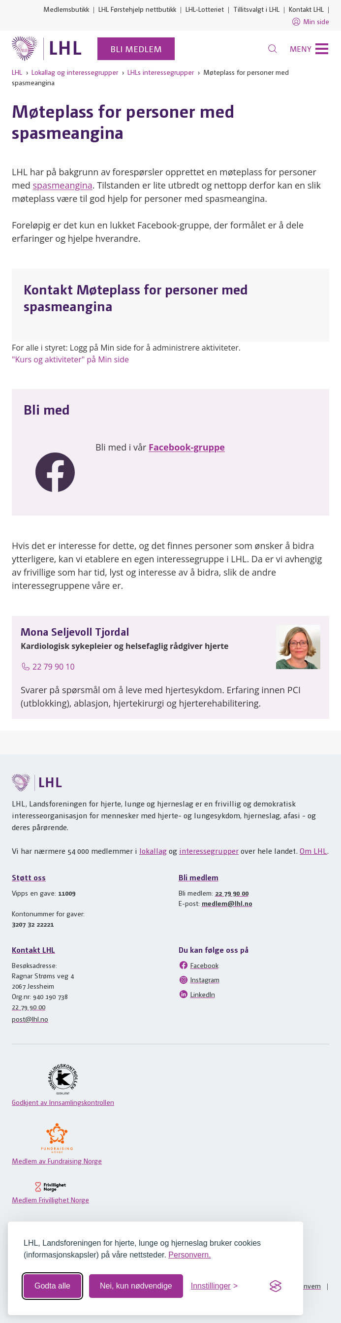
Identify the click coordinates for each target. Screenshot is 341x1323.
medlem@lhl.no (227, 903)
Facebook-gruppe (187, 447)
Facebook (198, 965)
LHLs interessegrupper (160, 71)
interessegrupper (209, 850)
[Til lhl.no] (47, 48)
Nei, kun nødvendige (136, 1286)
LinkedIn (197, 994)
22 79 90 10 (48, 666)
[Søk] (272, 48)
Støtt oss (29, 877)
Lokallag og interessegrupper (74, 71)
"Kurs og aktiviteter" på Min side (70, 359)
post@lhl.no (30, 1018)
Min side (310, 22)
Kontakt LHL (306, 8)
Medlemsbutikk (66, 8)
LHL (17, 71)
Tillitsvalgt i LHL (256, 8)
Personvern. (189, 1255)
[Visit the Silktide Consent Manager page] (275, 1286)
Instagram (199, 980)
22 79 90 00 (231, 892)
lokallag (153, 850)
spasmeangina (62, 185)
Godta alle (52, 1286)
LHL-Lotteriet (205, 8)
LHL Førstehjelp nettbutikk (137, 8)
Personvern (304, 1285)
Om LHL (313, 850)
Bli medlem (136, 48)
